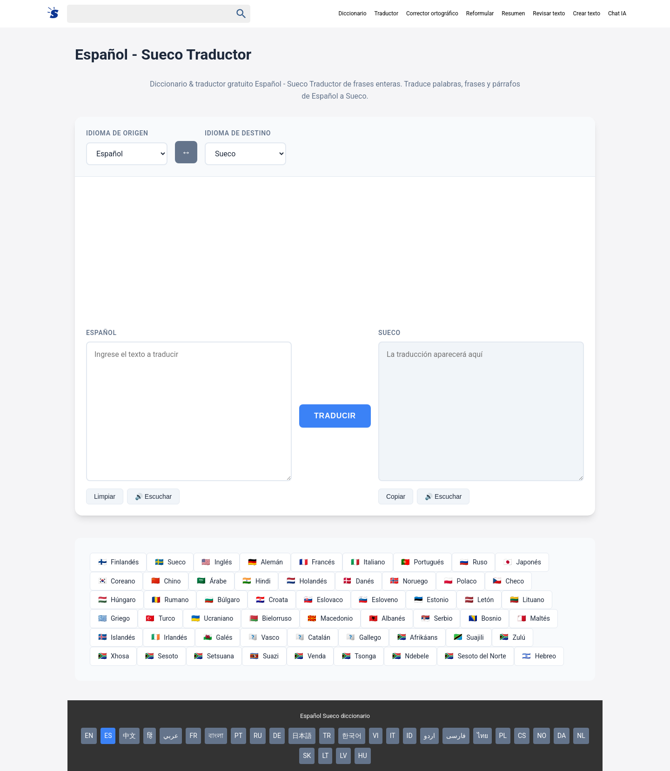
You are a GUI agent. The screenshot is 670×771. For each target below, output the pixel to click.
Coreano (116, 581)
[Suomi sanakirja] (56, 13)
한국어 (352, 735)
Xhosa (113, 656)
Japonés (522, 562)
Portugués (422, 562)
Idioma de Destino (238, 133)
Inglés (216, 562)
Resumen (513, 13)
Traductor (386, 13)
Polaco (460, 581)
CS (522, 735)
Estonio (431, 599)
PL (503, 735)
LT (325, 755)
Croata (271, 599)
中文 (129, 735)
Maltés (533, 618)
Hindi (256, 581)
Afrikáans (417, 637)
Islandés (116, 637)
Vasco (263, 637)
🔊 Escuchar (153, 496)
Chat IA (617, 13)
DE (277, 735)
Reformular (480, 13)
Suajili (469, 637)
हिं (149, 735)
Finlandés (118, 562)
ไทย (482, 735)
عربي (170, 735)
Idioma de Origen (117, 133)
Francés (317, 562)
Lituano (526, 599)
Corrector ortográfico (432, 13)
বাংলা (215, 735)
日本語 (302, 735)
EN (89, 735)
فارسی (456, 735)
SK (307, 755)
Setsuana (214, 656)
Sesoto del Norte (475, 656)
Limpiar (104, 496)
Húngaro (117, 599)
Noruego (409, 581)
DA (561, 735)
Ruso (474, 562)
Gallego (363, 637)
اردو (429, 735)
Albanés (386, 618)
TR (327, 735)
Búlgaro (222, 599)
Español (101, 332)
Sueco (389, 332)
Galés (217, 637)
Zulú (512, 637)
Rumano (170, 599)
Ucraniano (212, 618)
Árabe (211, 581)
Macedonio (330, 618)
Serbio (437, 618)
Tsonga (359, 656)
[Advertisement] (335, 246)
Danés (358, 581)
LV (343, 755)
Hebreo (539, 656)
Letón (479, 599)
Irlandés (169, 637)
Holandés (306, 581)
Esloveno (378, 599)
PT (238, 735)
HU (362, 755)
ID (410, 735)
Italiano (367, 562)
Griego (114, 618)
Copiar (395, 496)
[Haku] (141, 13)
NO (541, 735)
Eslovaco (323, 599)
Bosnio (484, 618)
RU (258, 735)
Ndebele (410, 656)
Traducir (335, 416)
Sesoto (161, 656)
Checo (508, 581)
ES (108, 735)
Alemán (265, 562)
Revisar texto (549, 13)
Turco (160, 618)
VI (376, 735)
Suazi (264, 656)
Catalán (312, 637)
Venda (310, 656)
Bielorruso (270, 618)
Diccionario (352, 13)
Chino (166, 581)
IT (392, 735)
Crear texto (586, 13)
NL (581, 735)
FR (193, 735)
